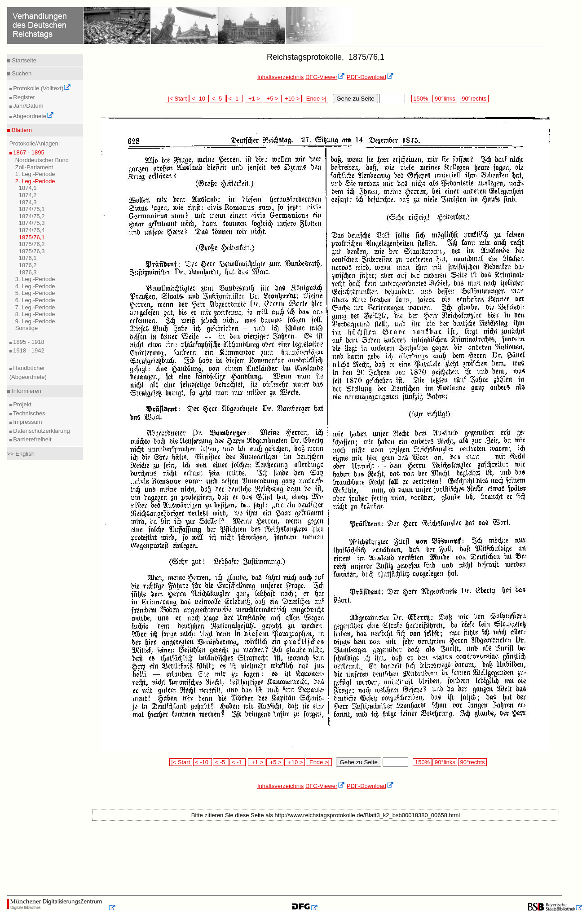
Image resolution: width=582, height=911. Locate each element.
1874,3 (28, 202)
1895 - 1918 (28, 342)
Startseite (23, 60)
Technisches (28, 413)
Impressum (27, 421)
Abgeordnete (33, 116)
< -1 (234, 98)
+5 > (271, 98)
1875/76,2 (32, 244)
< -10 (199, 98)
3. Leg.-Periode (35, 279)
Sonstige (26, 328)
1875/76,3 (32, 251)
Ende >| (315, 98)
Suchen (21, 73)
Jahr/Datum (28, 105)
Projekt (21, 404)
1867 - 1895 (28, 152)
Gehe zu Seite (355, 98)
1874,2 (28, 195)
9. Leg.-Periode (35, 321)
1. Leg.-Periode (35, 174)
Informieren (25, 390)
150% (421, 98)
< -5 (217, 98)
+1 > (253, 98)
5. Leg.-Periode (35, 293)
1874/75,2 (32, 216)
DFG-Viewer (325, 77)
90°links (445, 98)
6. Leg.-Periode (35, 300)
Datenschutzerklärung (41, 430)
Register (23, 97)
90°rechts (474, 98)
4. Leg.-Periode (35, 286)
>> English (21, 453)
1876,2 (28, 265)
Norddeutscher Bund (42, 160)
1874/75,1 (32, 209)
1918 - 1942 (28, 350)
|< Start (177, 98)
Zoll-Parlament (34, 167)
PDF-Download (370, 77)
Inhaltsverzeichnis (280, 77)
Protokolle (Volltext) (41, 88)
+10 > (291, 98)
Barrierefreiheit (32, 439)
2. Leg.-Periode (35, 181)
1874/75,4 (32, 230)
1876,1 (28, 258)
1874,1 (28, 188)
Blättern (21, 130)
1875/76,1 (32, 237)
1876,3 (28, 272)
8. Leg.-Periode (35, 314)
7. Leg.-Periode (35, 307)
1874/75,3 (32, 223)
